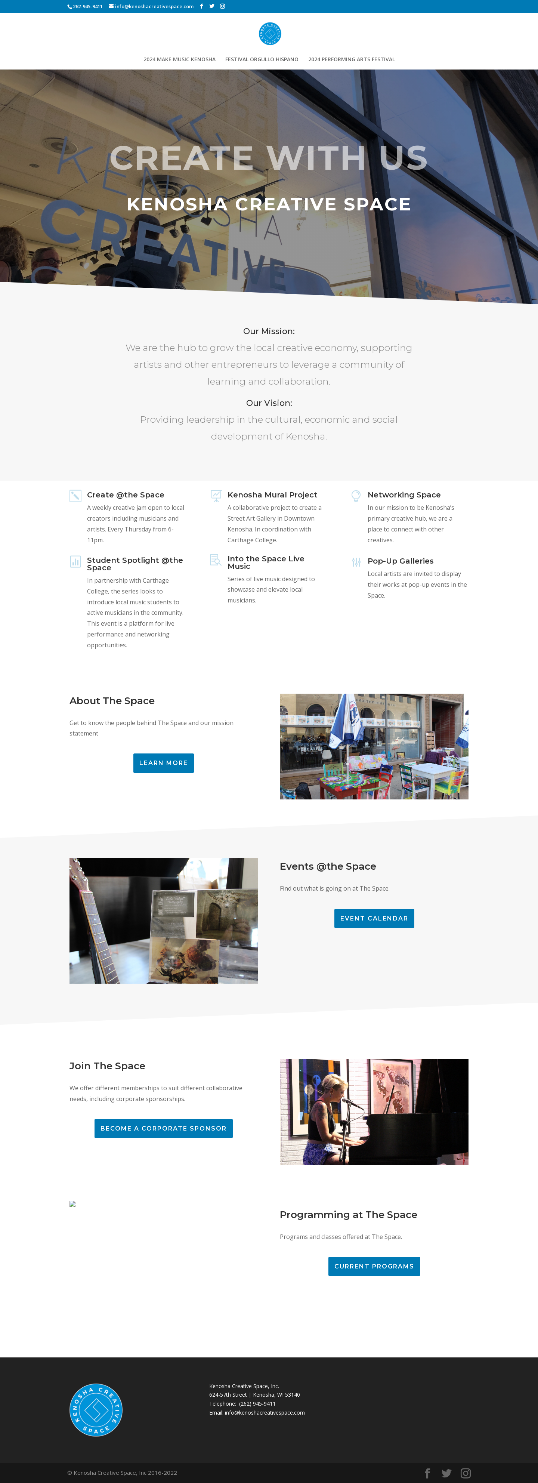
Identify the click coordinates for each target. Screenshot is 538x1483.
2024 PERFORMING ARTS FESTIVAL (351, 60)
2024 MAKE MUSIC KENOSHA (179, 60)
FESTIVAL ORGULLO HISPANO (262, 60)
